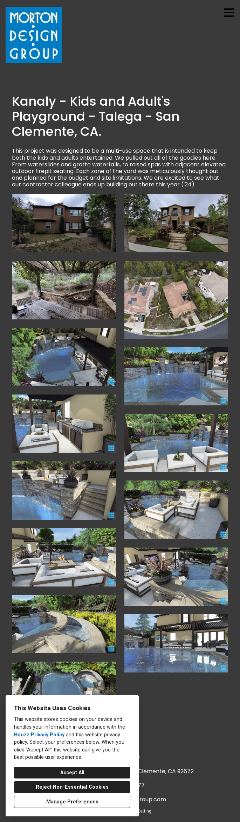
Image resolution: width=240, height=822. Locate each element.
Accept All (72, 773)
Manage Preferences (72, 802)
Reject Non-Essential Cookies (72, 787)
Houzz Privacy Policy (39, 735)
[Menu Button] (229, 13)
